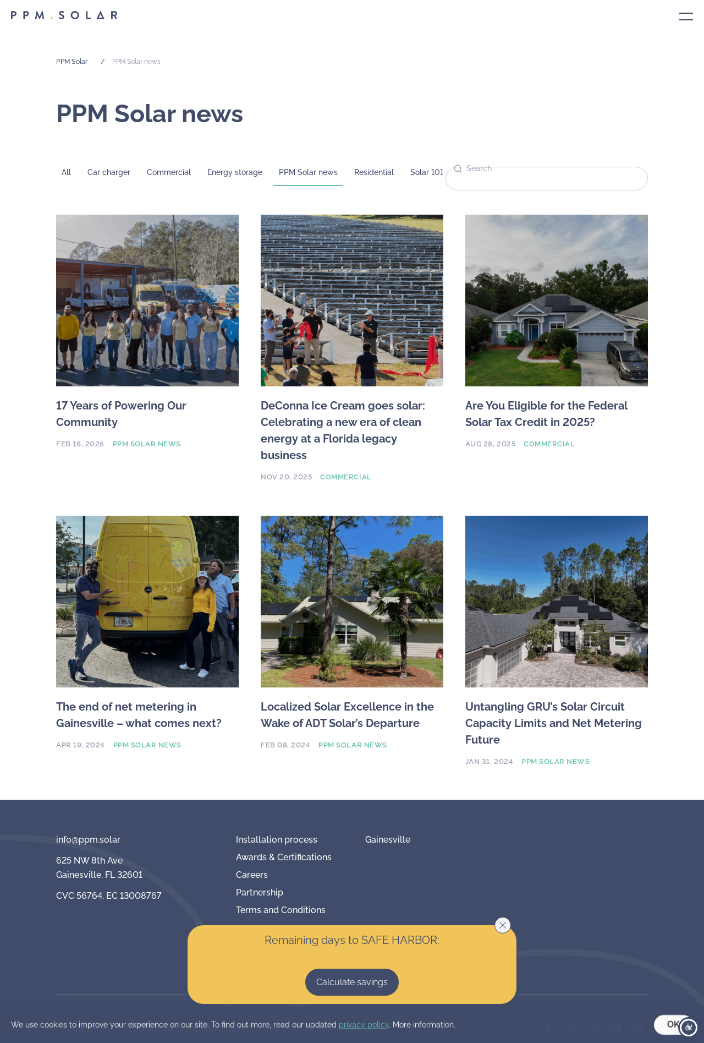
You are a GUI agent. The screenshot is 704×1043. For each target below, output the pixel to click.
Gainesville (387, 839)
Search (479, 168)
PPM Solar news (308, 172)
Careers (252, 875)
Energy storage (234, 172)
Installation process (276, 839)
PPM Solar (71, 61)
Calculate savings (352, 982)
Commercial (169, 172)
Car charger (108, 172)
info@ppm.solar (88, 839)
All (66, 172)
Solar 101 (426, 172)
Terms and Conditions (281, 910)
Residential (374, 172)
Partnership (259, 892)
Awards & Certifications (284, 857)
